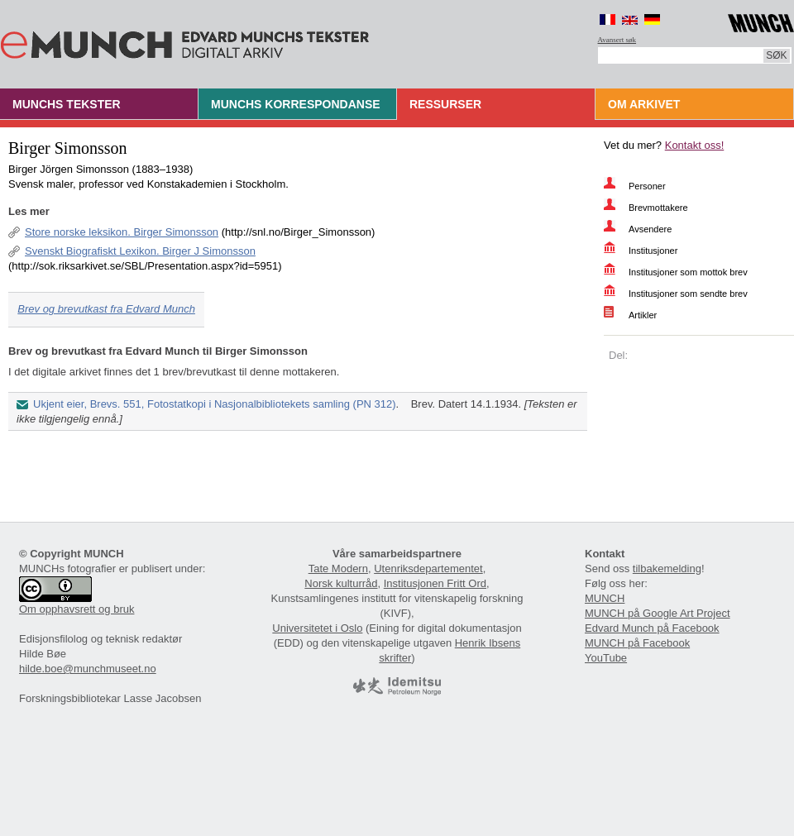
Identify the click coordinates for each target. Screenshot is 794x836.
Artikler (643, 315)
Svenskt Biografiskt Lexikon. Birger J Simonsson (140, 251)
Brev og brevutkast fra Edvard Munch (106, 309)
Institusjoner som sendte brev (688, 294)
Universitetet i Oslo (317, 628)
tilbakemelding (667, 568)
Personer (647, 186)
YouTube (606, 658)
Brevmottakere (658, 208)
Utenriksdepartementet (428, 568)
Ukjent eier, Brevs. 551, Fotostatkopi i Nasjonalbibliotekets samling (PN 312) (214, 404)
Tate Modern (338, 568)
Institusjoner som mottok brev (688, 272)
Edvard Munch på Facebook (652, 628)
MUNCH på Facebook (637, 643)
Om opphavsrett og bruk (76, 609)
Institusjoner (653, 251)
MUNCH (604, 598)
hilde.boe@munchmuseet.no (87, 668)
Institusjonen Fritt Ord (435, 583)
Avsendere (650, 229)
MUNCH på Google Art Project (657, 613)
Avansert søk (617, 40)
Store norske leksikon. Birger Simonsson (121, 232)
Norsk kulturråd (340, 583)
